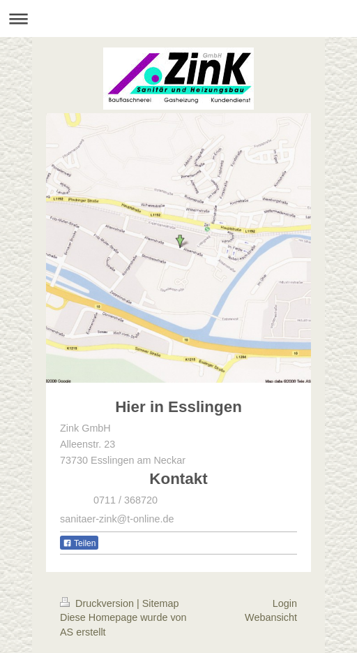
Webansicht (271, 617)
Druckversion (98, 603)
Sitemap (160, 603)
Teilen (79, 543)
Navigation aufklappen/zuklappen (178, 18)
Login (285, 603)
